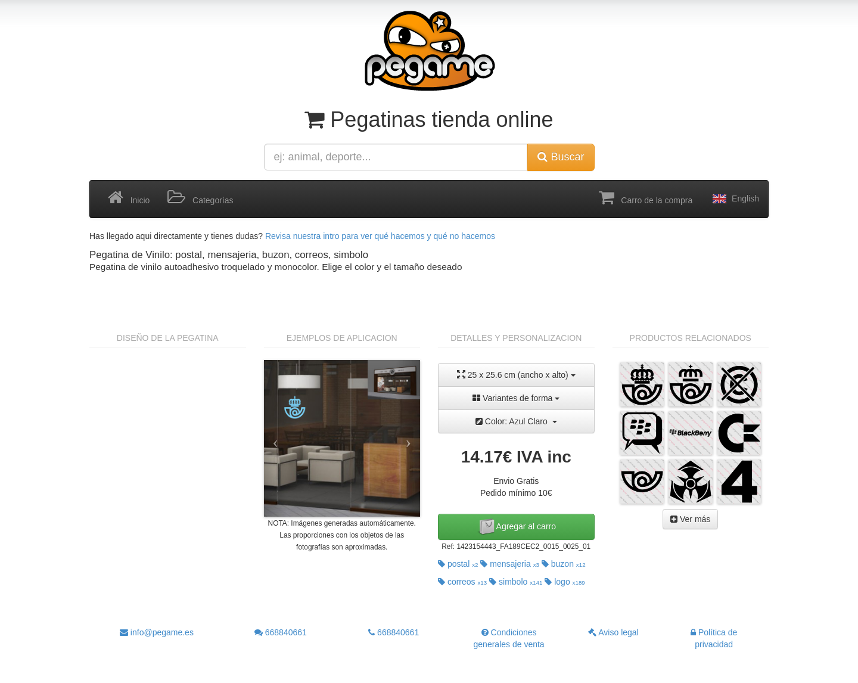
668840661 (280, 632)
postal (458, 564)
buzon (564, 564)
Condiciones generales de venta (509, 638)
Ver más (690, 519)
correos (462, 581)
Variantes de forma (515, 398)
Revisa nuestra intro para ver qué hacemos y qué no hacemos (380, 236)
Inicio (129, 198)
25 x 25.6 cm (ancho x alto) (516, 375)
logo (565, 581)
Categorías (200, 198)
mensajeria (509, 564)
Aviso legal (613, 632)
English (734, 199)
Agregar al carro (517, 527)
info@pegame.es (157, 632)
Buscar (560, 157)
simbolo (515, 581)
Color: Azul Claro (516, 421)
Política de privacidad (714, 638)
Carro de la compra (646, 198)
